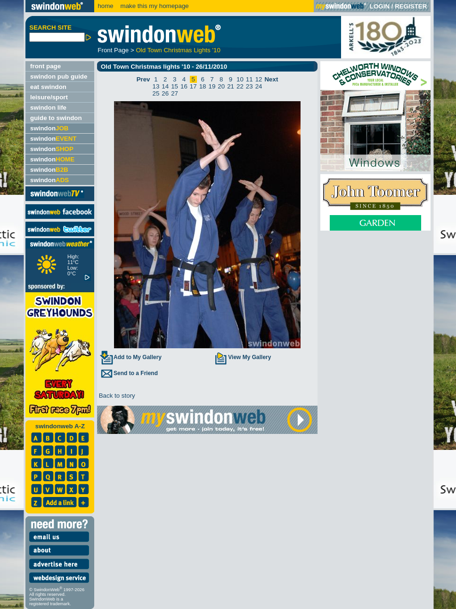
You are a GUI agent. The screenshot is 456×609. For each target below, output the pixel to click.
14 (165, 86)
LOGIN (380, 6)
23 (249, 86)
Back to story (116, 395)
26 (165, 93)
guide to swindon (56, 117)
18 (202, 86)
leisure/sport (49, 97)
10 (240, 79)
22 (240, 86)
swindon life (48, 107)
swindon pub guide (58, 76)
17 (193, 86)
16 (183, 86)
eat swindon (48, 86)
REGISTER (411, 6)
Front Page (113, 50)
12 (258, 79)
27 (174, 93)
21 (230, 86)
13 (156, 86)
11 (249, 79)
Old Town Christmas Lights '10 (178, 50)
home (105, 5)
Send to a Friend (128, 373)
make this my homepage (154, 5)
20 (221, 86)
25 (156, 93)
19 (212, 86)
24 (258, 86)
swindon (49, 128)
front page (45, 66)
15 (174, 86)
